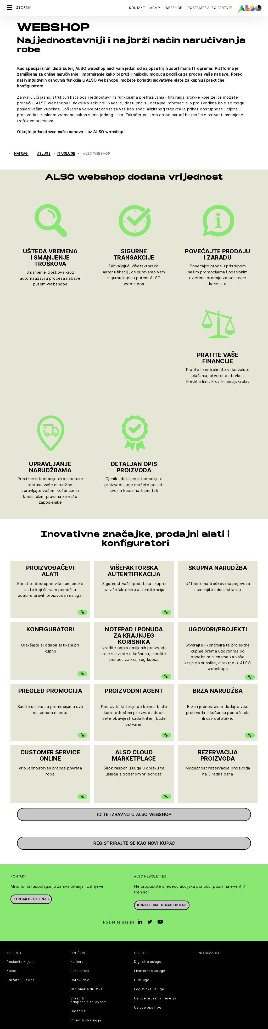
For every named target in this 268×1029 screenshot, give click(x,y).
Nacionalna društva (86, 880)
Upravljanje (80, 871)
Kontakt (137, 8)
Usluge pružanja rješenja (155, 889)
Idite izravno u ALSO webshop (134, 705)
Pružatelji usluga (21, 871)
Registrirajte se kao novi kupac (134, 734)
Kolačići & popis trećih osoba (67, 928)
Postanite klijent (20, 852)
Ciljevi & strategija (85, 911)
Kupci (11, 862)
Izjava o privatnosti (112, 928)
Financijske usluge (149, 862)
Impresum (140, 928)
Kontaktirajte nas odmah (161, 796)
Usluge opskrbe (147, 898)
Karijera (77, 852)
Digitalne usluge (147, 852)
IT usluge (141, 871)
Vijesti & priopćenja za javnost (88, 891)
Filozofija (78, 902)
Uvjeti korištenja (166, 928)
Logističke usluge (149, 880)
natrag (21, 153)
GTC (187, 928)
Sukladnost (79, 862)
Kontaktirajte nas (31, 790)
